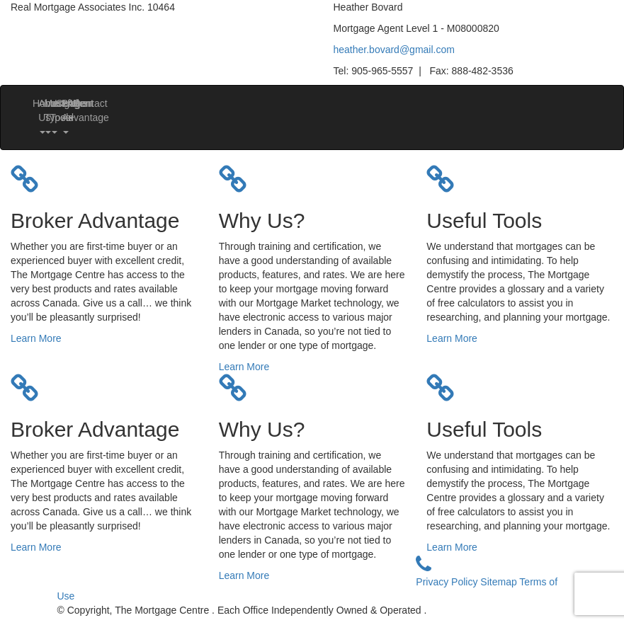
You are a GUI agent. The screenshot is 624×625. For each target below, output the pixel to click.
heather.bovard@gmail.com (394, 49)
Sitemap (499, 581)
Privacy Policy (448, 581)
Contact (78, 103)
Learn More (36, 338)
